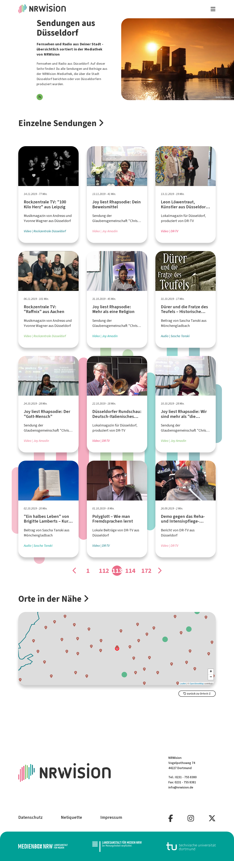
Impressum (111, 817)
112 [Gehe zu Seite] (104, 570)
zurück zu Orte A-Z (197, 693)
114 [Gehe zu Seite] (130, 570)
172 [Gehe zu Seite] (146, 570)
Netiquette (71, 817)
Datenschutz (30, 817)
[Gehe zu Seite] (74, 571)
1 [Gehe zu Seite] (88, 570)
